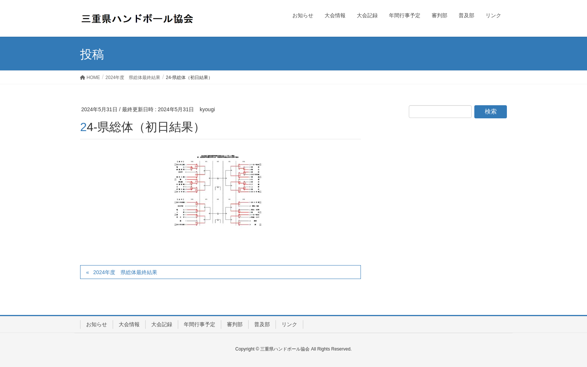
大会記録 (161, 324)
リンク (289, 324)
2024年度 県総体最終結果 (125, 272)
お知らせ (96, 324)
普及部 (262, 324)
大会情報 (129, 324)
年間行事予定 (199, 324)
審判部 (235, 324)
